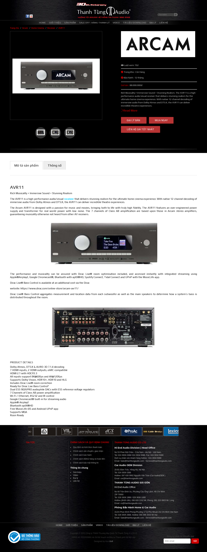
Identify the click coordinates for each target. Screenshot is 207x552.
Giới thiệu (77, 472)
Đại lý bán (134, 120)
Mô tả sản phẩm (26, 165)
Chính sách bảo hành (82, 455)
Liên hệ (76, 481)
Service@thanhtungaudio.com (159, 461)
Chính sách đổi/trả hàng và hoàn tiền (89, 459)
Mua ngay (161, 120)
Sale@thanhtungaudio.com (132, 461)
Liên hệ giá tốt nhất (140, 129)
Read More (129, 110)
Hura (109, 541)
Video (75, 475)
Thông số (54, 165)
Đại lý (75, 478)
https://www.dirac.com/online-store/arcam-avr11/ (49, 288)
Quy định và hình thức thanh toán (87, 447)
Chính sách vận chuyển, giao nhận (88, 451)
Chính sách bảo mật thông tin (85, 463)
